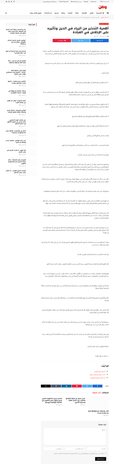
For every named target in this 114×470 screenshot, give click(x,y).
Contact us (93, 1)
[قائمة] (108, 13)
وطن (108, 36)
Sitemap (86, 1)
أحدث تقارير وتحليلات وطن (97, 374)
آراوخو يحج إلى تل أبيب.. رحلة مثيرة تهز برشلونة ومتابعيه (17, 61)
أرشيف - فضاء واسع (89, 17)
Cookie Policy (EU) (63, 1)
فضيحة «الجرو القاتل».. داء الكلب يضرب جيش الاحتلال (16, 171)
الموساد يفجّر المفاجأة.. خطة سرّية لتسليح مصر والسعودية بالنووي (17, 161)
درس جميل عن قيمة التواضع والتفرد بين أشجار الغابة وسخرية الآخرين (75, 400)
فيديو (56, 13)
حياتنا (77, 13)
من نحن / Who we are (76, 1)
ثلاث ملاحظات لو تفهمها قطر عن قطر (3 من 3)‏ (98, 412)
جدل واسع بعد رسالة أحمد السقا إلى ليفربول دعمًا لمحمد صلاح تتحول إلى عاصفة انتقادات (16, 31)
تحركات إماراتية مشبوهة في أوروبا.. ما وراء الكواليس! (17, 92)
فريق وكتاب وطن (35, 13)
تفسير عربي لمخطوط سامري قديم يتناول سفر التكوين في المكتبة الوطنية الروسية (52, 400)
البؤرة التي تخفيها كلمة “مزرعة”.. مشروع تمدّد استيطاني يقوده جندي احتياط (16, 72)
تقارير (91, 13)
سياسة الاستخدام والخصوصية (50, 1)
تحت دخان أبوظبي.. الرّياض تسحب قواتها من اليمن (16, 141)
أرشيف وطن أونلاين (99, 371)
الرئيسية (100, 13)
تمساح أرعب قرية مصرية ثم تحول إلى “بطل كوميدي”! (16, 52)
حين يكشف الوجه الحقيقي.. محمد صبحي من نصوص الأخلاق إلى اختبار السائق (16, 121)
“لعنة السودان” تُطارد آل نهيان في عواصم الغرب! (16, 101)
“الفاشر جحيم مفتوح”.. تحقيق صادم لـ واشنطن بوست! (17, 82)
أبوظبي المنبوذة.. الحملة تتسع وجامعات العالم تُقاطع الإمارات (16, 111)
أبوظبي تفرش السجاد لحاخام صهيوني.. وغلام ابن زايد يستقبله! (17, 42)
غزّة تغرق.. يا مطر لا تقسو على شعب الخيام (16, 151)
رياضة (63, 13)
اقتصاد (70, 13)
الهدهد (84, 13)
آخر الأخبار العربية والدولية (98, 377)
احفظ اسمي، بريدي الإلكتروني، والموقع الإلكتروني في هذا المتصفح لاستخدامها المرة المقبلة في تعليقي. (79, 453)
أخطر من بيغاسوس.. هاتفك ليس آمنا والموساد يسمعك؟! (16, 132)
